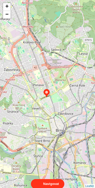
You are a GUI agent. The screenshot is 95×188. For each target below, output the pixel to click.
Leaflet (89, 181)
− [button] (7, 15)
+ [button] (7, 7)
